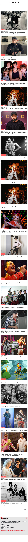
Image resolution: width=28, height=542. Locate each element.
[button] (24, 5)
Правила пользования (3, 530)
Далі (25, 509)
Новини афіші (3, 80)
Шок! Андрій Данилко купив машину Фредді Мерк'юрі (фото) (12, 357)
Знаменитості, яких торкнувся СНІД (10, 182)
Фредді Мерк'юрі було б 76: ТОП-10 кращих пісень (14, 108)
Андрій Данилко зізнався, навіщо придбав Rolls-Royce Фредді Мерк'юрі (13, 133)
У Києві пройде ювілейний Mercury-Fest (11, 406)
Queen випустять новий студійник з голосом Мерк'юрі (12, 504)
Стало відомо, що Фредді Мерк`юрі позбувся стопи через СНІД (14, 206)
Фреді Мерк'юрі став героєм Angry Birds (11, 382)
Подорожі (2, 279)
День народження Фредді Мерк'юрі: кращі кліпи (13, 158)
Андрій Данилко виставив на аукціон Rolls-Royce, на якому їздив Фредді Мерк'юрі (14, 33)
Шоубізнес (3, 29)
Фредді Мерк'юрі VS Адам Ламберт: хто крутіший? (14, 430)
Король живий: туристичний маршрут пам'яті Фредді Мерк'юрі (13, 282)
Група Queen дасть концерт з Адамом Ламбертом (13, 479)
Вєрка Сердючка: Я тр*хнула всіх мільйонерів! (13, 307)
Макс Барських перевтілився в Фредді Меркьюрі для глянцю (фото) (13, 257)
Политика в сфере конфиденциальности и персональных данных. (16, 530)
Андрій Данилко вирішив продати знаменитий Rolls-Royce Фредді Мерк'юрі (13, 58)
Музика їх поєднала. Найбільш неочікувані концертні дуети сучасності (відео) (12, 455)
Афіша (2, 451)
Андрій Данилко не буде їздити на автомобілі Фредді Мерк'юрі (13, 332)
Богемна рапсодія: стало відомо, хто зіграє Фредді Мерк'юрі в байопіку (14, 232)
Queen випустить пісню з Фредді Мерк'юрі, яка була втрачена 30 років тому (13, 83)
